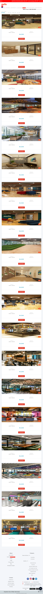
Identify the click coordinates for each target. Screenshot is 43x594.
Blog (11, 563)
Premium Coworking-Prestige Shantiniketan (10, 280)
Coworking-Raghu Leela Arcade (8, 420)
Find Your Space (11, 583)
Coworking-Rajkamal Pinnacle (7, 55)
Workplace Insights (11, 565)
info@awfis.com (26, 582)
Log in (2, 11)
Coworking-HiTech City (6, 505)
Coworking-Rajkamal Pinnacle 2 (8, 27)
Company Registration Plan (33, 569)
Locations (3, 7)
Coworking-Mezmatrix (6, 139)
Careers (11, 556)
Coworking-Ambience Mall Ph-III (8, 111)
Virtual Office (32, 7)
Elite (32, 575)
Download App (39, 9)
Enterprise (32, 559)
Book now (21, 38)
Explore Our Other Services (21, 591)
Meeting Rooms (21, 7)
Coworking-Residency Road (7, 392)
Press (11, 558)
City (9, 12)
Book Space (8, 7)
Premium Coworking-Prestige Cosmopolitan (10, 167)
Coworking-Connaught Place (7, 533)
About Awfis (11, 555)
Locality (14, 12)
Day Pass (27, 7)
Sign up (5, 11)
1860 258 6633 (35, 582)
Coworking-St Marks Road (7, 448)
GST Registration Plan (33, 568)
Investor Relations (38, 7)
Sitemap (11, 586)
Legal (11, 560)
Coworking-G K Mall (5, 364)
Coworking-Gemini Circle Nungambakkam (9, 308)
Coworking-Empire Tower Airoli (7, 336)
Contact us (11, 579)
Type (18, 12)
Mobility (25, 561)
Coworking (32, 557)
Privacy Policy (11, 562)
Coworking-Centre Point (6, 83)
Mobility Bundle (33, 571)
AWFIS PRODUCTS (14, 7)
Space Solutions (26, 555)
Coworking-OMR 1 (5, 195)
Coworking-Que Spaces (6, 252)
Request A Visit (11, 581)
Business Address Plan (33, 566)
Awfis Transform (32, 573)
